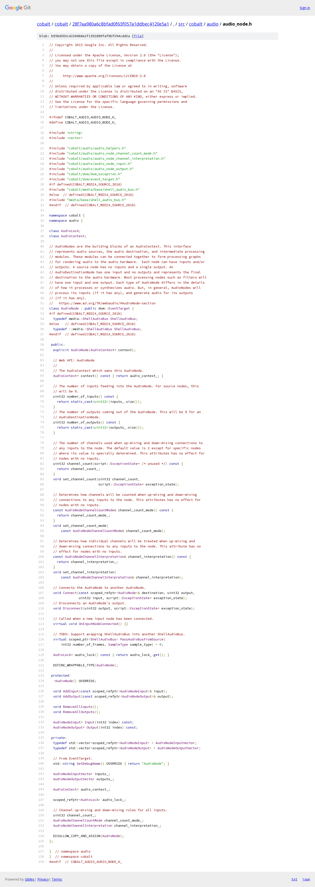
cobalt (43, 24)
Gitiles (29, 879)
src (181, 24)
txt (294, 879)
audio (213, 24)
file (138, 36)
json (306, 879)
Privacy (43, 879)
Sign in (305, 7)
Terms (57, 879)
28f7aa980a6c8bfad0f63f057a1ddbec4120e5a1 (120, 24)
